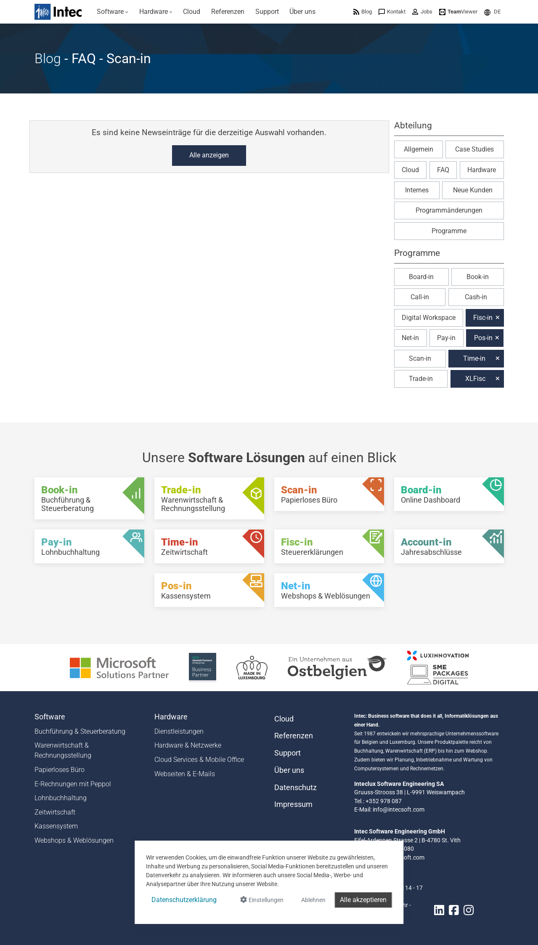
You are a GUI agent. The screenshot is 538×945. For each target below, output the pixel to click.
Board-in (421, 277)
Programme (449, 231)
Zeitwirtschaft (54, 812)
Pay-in (446, 338)
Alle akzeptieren (363, 900)
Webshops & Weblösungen (74, 840)
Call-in (420, 297)
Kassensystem (56, 826)
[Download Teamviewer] (458, 11)
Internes (417, 190)
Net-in (410, 338)
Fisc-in (483, 318)
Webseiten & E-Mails (184, 774)
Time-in (474, 358)
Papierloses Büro (59, 770)
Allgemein (418, 149)
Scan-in (420, 358)
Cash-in (476, 297)
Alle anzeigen (209, 155)
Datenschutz (295, 787)
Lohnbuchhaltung (60, 798)
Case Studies (474, 149)
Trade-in (421, 379)
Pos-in (483, 338)
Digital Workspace (429, 318)
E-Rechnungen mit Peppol (72, 784)
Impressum (293, 804)
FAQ (443, 170)
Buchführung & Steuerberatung (79, 731)
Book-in (477, 277)
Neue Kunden (473, 190)
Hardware (481, 170)
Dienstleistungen (179, 731)
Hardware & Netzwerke (187, 745)
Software (49, 717)
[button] (492, 11)
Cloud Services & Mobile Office (199, 760)
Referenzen (293, 736)
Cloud (410, 170)
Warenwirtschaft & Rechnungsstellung (62, 750)
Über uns (289, 770)
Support (287, 753)
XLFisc (475, 379)
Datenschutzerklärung (184, 900)
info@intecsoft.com (398, 809)
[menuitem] (113, 12)
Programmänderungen (449, 210)
